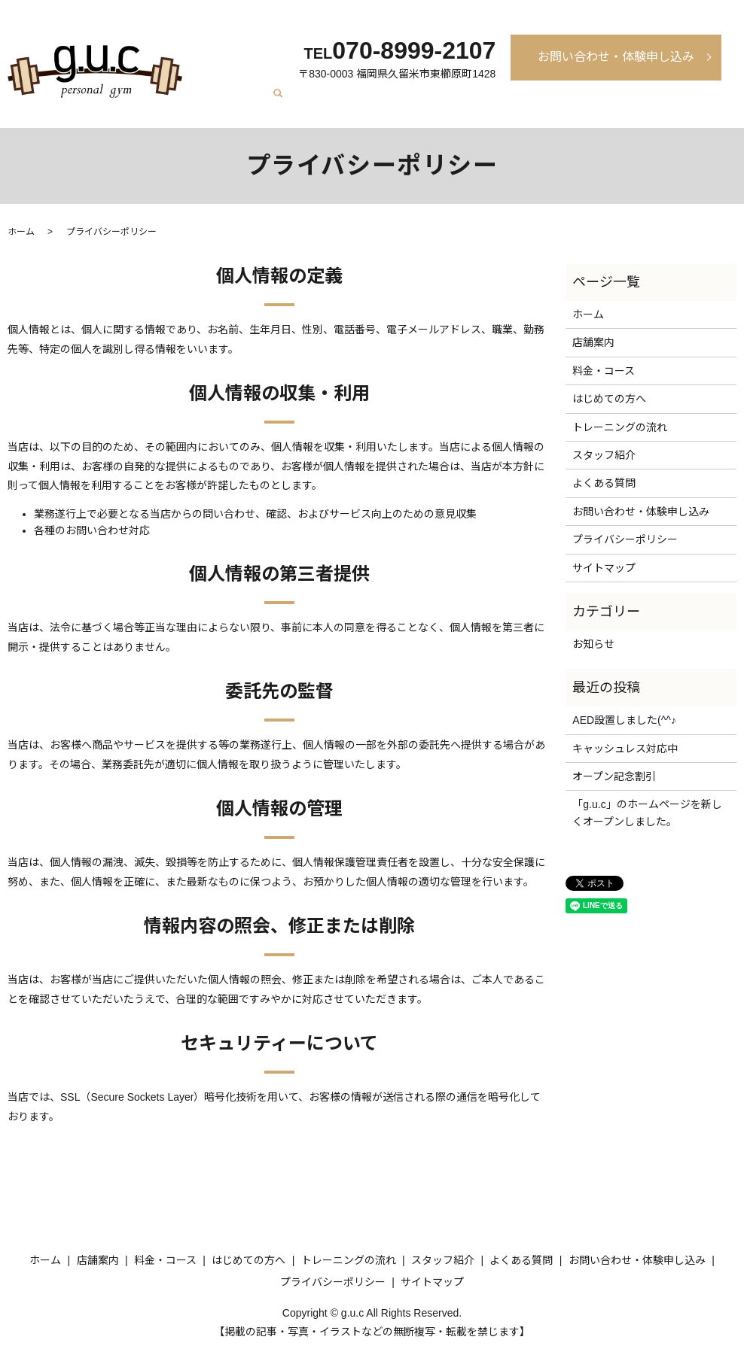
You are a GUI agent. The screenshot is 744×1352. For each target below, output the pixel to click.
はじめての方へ (434, 103)
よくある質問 (679, 103)
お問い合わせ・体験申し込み (616, 56)
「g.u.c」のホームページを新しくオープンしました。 (646, 812)
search (725, 104)
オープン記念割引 (614, 776)
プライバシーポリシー (625, 539)
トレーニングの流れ (524, 103)
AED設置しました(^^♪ (624, 720)
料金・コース (359, 103)
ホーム (257, 103)
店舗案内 (300, 103)
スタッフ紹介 (609, 103)
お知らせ (593, 644)
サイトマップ (604, 568)
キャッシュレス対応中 (625, 749)
